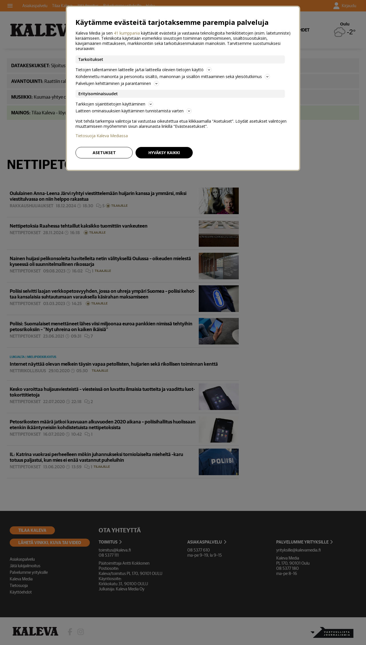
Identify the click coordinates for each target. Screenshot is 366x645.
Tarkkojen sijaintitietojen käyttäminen (114, 104)
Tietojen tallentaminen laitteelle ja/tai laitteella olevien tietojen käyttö (143, 69)
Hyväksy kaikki (164, 152)
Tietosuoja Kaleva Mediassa (101, 135)
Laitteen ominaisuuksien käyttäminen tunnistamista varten (133, 111)
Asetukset (104, 152)
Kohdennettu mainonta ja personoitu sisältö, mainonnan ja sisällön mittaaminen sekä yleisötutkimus (172, 76)
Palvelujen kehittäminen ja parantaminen (117, 83)
